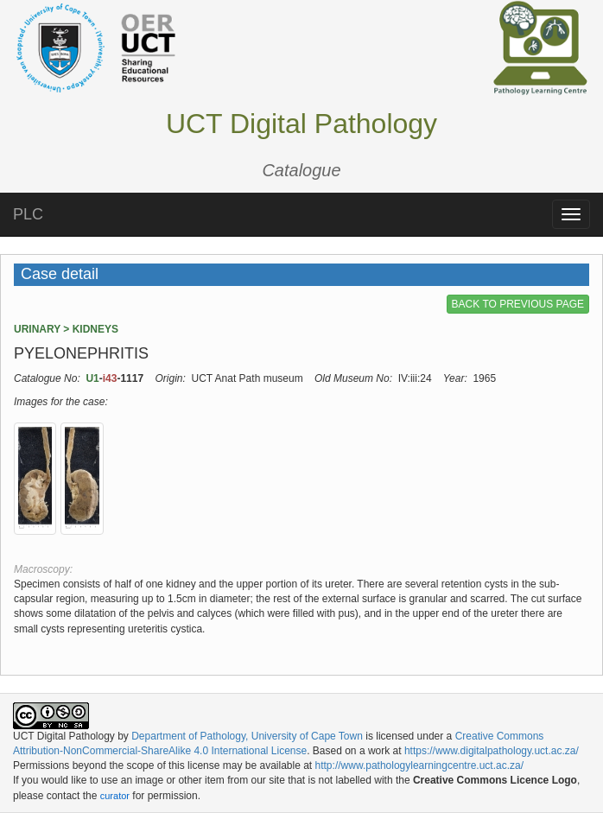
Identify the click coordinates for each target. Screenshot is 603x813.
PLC (28, 214)
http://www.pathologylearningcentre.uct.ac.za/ (419, 765)
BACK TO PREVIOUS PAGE (518, 304)
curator (115, 796)
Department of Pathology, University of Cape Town (247, 736)
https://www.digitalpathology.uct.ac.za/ (491, 751)
